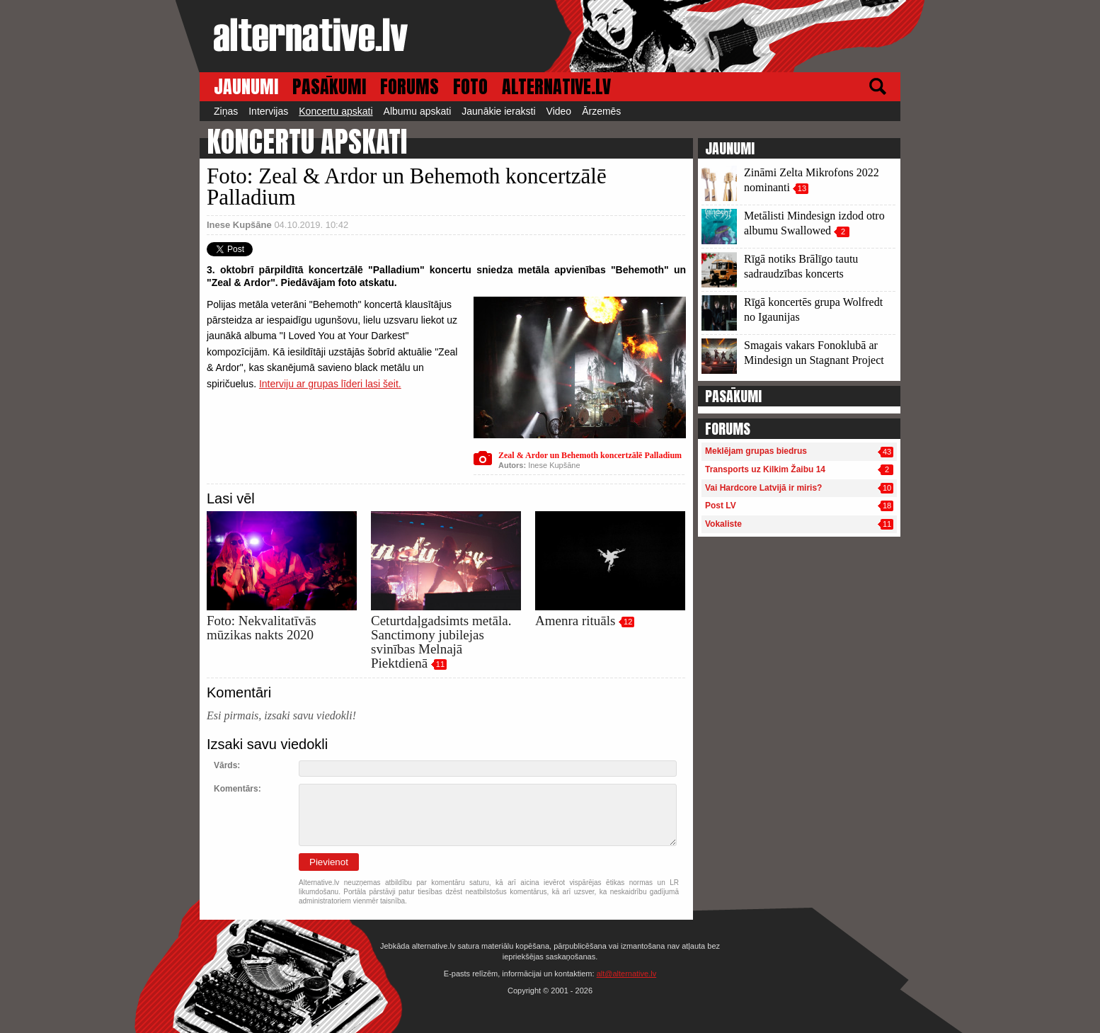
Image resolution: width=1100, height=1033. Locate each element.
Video (559, 111)
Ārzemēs (601, 111)
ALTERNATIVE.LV (556, 87)
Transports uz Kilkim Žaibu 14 (765, 469)
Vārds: (227, 765)
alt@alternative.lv (627, 973)
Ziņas (226, 111)
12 (628, 621)
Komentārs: (237, 789)
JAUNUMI (246, 87)
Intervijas (268, 111)
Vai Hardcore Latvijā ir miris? (763, 488)
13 (802, 188)
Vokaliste (723, 524)
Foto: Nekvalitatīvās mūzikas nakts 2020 (261, 627)
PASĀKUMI (329, 87)
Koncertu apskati (335, 111)
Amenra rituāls (575, 620)
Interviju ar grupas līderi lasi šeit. (330, 383)
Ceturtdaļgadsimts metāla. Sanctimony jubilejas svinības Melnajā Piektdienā (441, 641)
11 (440, 664)
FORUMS (409, 87)
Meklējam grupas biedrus (756, 451)
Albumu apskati (418, 111)
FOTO (470, 87)
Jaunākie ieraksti (498, 111)
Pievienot (328, 862)
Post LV (720, 505)
